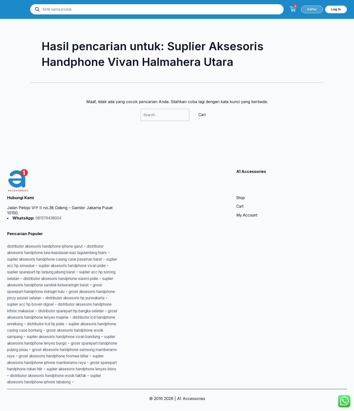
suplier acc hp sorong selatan (62, 259)
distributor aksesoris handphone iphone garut (49, 226)
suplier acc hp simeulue (43, 246)
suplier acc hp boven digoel (36, 291)
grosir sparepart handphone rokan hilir (80, 362)
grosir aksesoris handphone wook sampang (67, 323)
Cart (240, 187)
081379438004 (49, 198)
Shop (241, 178)
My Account (247, 196)
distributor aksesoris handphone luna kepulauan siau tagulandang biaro (61, 233)
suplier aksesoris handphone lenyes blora (49, 368)
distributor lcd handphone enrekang (58, 310)
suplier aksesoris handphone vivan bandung (48, 330)
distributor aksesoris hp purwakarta (82, 284)
